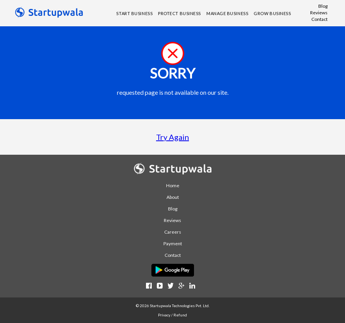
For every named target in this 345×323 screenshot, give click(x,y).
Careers (172, 232)
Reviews (319, 12)
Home (172, 185)
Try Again (172, 137)
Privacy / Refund (172, 315)
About (172, 197)
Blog (323, 6)
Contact (319, 19)
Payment (172, 243)
